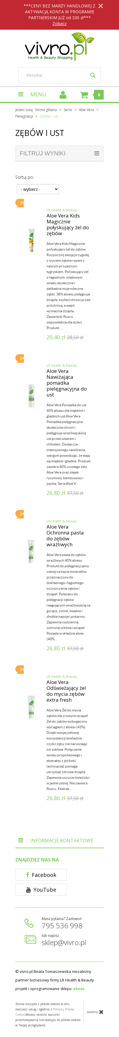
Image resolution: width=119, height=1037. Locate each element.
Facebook (41, 874)
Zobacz (59, 23)
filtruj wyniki (59, 153)
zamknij (95, 1012)
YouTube (41, 889)
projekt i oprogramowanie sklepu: (50, 988)
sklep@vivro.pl (64, 942)
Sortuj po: (24, 177)
